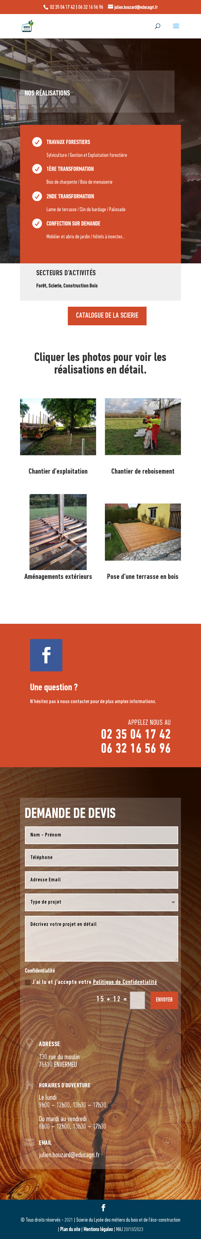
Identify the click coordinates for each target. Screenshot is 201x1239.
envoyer (164, 1000)
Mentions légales (98, 1230)
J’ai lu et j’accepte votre (91, 982)
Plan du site (70, 1230)
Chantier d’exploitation (58, 471)
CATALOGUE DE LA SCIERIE (107, 286)
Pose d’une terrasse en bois (142, 577)
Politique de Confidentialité (125, 982)
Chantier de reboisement (143, 471)
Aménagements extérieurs (58, 577)
